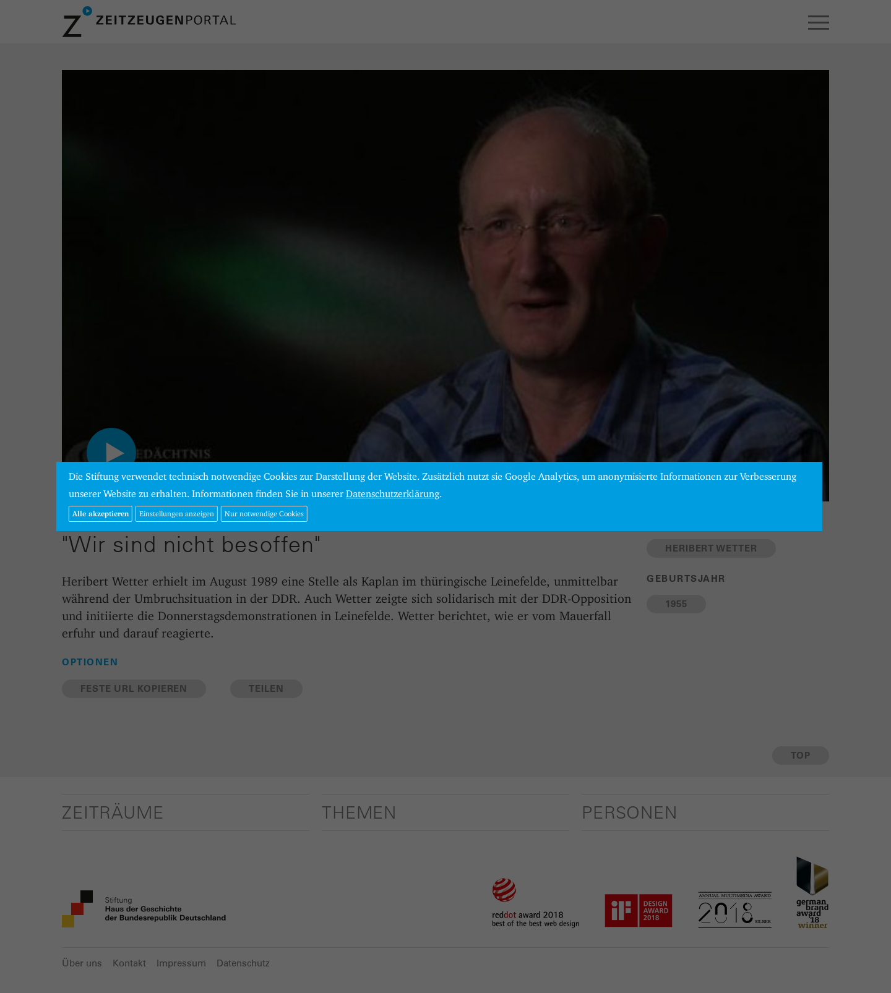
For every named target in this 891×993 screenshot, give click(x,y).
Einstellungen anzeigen (176, 513)
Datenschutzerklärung (392, 494)
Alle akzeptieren (100, 513)
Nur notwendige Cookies (264, 513)
